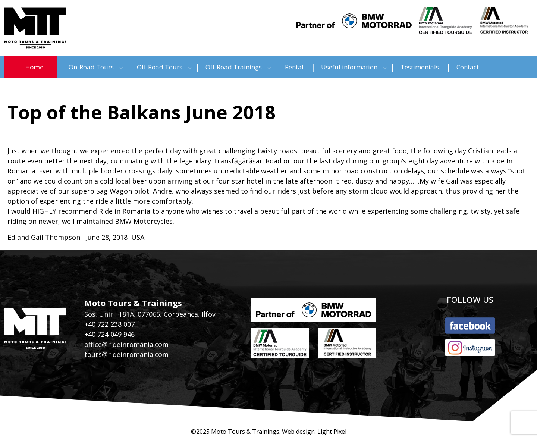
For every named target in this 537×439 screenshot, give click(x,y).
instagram (470, 347)
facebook (470, 325)
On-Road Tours (91, 67)
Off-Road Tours (159, 67)
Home (34, 67)
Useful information (349, 67)
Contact (467, 67)
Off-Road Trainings (233, 67)
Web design (298, 431)
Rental (294, 67)
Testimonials (420, 67)
